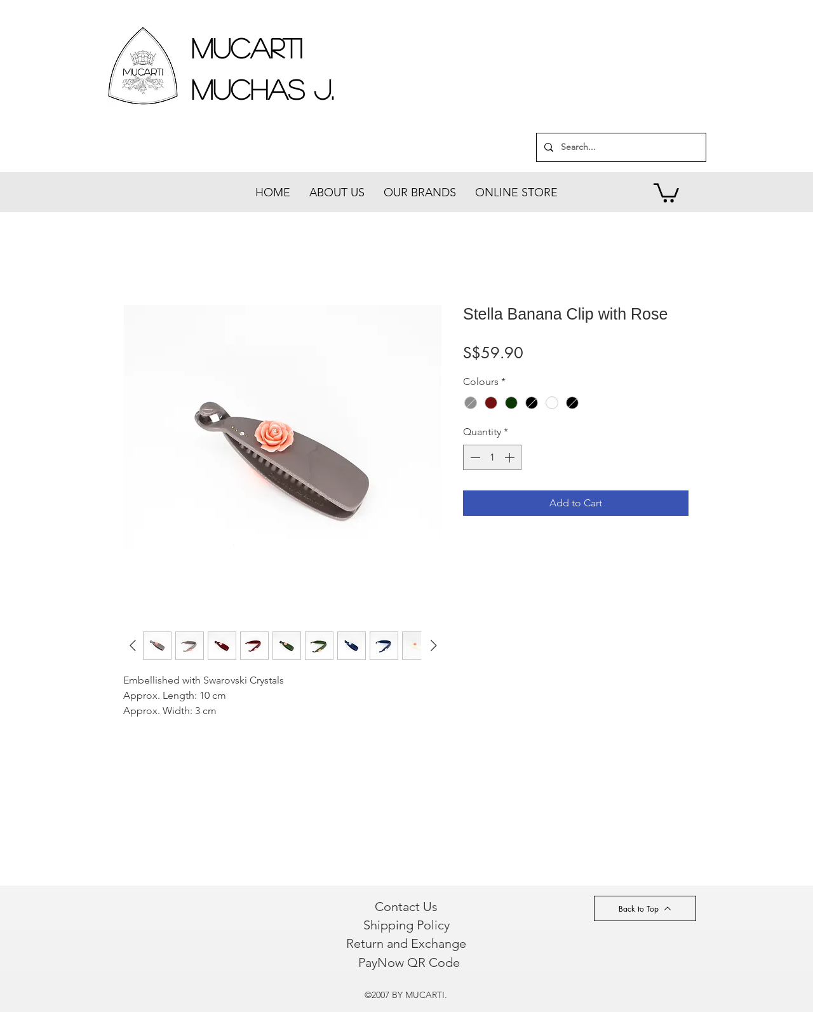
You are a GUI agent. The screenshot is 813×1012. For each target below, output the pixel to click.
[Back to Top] (645, 908)
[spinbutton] (492, 457)
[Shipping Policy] (406, 925)
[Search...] (620, 147)
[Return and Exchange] (406, 943)
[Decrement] (474, 457)
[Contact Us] (406, 906)
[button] (666, 192)
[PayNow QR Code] (409, 962)
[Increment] (511, 457)
